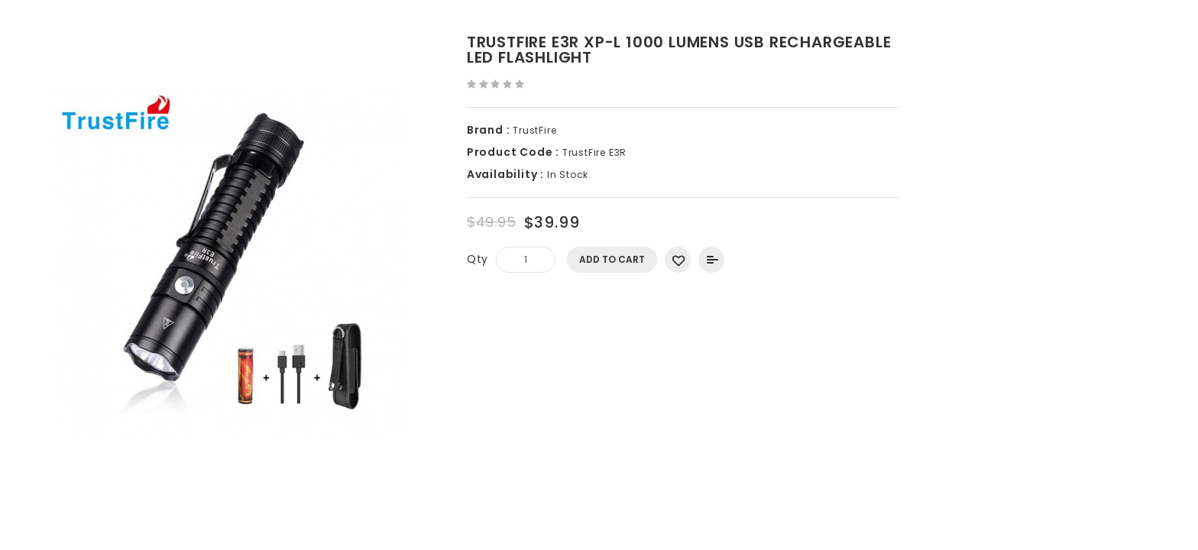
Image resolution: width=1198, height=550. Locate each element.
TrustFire (534, 130)
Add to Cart (612, 259)
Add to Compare (711, 260)
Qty (477, 259)
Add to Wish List (678, 260)
